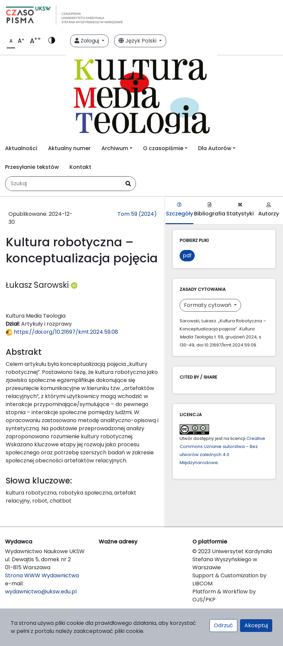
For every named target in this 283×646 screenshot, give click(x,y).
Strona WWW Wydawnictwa (42, 575)
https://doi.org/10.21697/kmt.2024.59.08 (62, 332)
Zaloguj (87, 41)
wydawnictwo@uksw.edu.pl (41, 591)
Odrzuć (223, 625)
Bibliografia (209, 209)
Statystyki (240, 209)
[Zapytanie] (63, 183)
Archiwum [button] (114, 148)
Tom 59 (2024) (137, 214)
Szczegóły (179, 209)
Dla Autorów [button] (214, 148)
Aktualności (21, 148)
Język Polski (138, 41)
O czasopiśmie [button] (163, 148)
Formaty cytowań (208, 305)
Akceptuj (256, 625)
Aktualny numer (69, 148)
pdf (187, 255)
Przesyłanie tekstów (32, 167)
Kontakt (80, 167)
